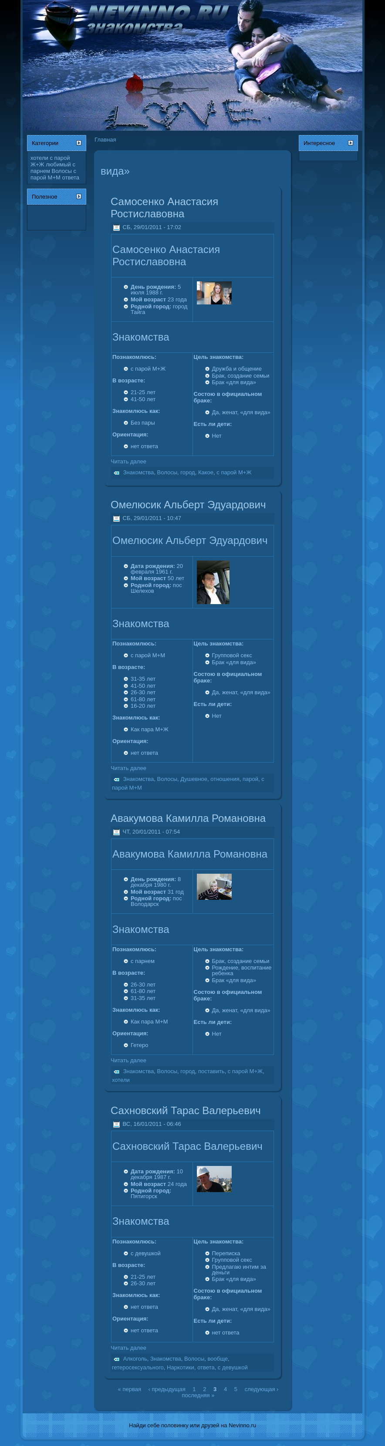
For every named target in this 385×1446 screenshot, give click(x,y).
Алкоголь (135, 1359)
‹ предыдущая (167, 1388)
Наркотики (180, 1367)
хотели (39, 158)
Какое (205, 472)
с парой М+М (53, 174)
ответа (70, 177)
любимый (58, 164)
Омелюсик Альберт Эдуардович (188, 504)
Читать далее (128, 461)
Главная (105, 139)
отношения (224, 779)
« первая (129, 1388)
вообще (218, 1359)
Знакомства (138, 472)
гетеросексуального (138, 1367)
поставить (211, 1071)
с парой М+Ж (233, 472)
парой (250, 779)
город (187, 472)
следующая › (262, 1388)
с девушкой (233, 1367)
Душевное (193, 779)
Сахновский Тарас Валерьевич (186, 1110)
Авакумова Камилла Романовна (188, 818)
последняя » (198, 1395)
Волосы (61, 171)
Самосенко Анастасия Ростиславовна (164, 208)
